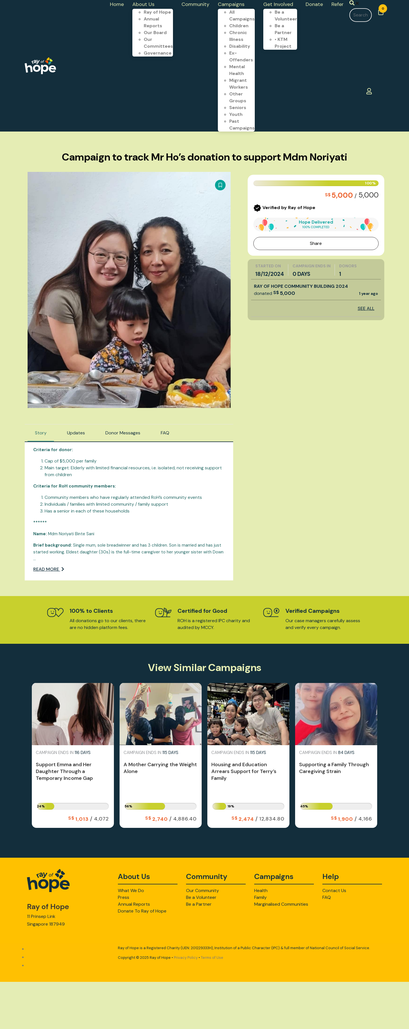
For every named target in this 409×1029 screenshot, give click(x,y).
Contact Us (334, 890)
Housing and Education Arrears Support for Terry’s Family (243, 771)
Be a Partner (199, 904)
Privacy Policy (186, 957)
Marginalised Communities (281, 904)
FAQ (165, 433)
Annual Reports (134, 904)
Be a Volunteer (201, 897)
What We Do (131, 890)
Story (41, 433)
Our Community (202, 890)
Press (123, 897)
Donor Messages (122, 433)
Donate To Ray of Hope (142, 911)
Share (316, 243)
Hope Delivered (316, 224)
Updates (76, 433)
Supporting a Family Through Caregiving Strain (334, 768)
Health (261, 890)
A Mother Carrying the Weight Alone (160, 768)
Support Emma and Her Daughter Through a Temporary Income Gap (64, 771)
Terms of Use (212, 957)
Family (260, 897)
